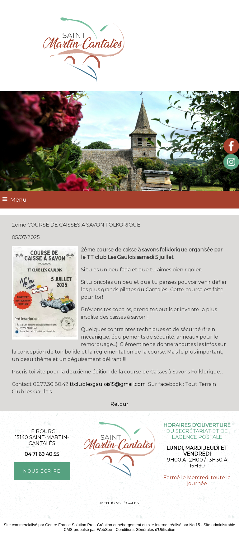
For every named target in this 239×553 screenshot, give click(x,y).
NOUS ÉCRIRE (41, 471)
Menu (18, 199)
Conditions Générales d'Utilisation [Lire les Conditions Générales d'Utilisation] (146, 529)
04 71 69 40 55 (42, 454)
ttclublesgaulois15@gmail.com (108, 384)
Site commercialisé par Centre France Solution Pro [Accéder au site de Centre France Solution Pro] (48, 525)
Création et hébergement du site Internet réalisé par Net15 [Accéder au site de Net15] (148, 525)
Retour (119, 404)
